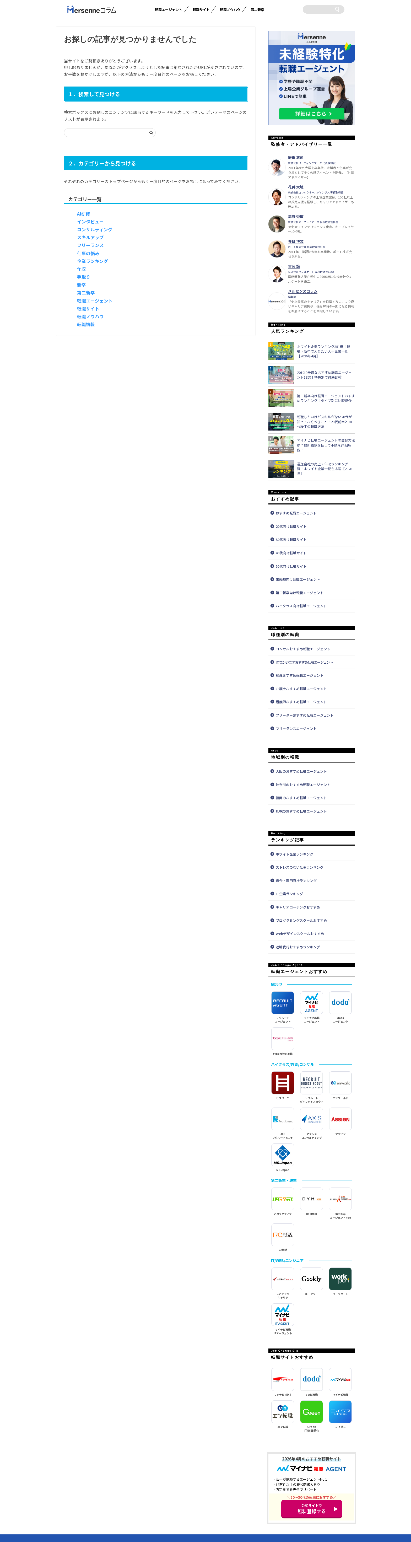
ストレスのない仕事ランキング (299, 867)
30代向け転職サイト (291, 539)
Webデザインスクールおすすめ (300, 933)
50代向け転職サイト (291, 566)
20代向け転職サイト (291, 526)
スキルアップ (90, 237)
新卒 (81, 285)
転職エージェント (168, 9)
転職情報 (86, 324)
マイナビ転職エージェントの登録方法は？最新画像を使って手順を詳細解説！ (326, 445)
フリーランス (90, 245)
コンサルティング (94, 229)
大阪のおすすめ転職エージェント (301, 771)
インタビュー (90, 221)
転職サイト (201, 9)
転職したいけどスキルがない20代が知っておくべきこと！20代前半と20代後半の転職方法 (324, 422)
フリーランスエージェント (296, 728)
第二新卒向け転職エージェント (299, 592)
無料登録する (311, 1508)
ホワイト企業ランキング (294, 854)
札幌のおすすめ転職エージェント (301, 811)
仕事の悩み (88, 253)
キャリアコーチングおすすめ (298, 907)
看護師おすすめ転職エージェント (301, 701)
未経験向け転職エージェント (298, 579)
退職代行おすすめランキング (298, 946)
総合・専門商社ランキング (296, 880)
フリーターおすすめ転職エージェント (305, 715)
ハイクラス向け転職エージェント (301, 605)
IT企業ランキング (289, 893)
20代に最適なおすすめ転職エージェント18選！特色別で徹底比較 (324, 375)
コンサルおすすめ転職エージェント (303, 648)
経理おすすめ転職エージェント (299, 675)
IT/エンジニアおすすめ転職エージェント (304, 662)
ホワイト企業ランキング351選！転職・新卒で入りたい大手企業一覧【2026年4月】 (323, 351)
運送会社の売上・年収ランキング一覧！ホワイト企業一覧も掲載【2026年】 (324, 469)
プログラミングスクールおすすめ (301, 920)
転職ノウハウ (230, 9)
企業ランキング (92, 261)
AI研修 (83, 214)
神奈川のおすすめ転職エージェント (303, 784)
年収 (81, 269)
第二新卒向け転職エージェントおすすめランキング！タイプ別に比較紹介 (326, 398)
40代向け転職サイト (291, 552)
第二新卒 (257, 9)
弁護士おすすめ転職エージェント (301, 688)
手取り (83, 277)
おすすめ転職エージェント (296, 513)
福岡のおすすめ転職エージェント (301, 797)
